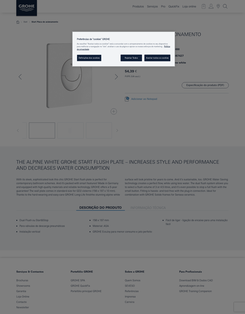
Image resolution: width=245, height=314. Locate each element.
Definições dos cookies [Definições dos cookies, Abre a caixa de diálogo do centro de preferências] (89, 58)
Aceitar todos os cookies (157, 58)
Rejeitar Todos (131, 58)
